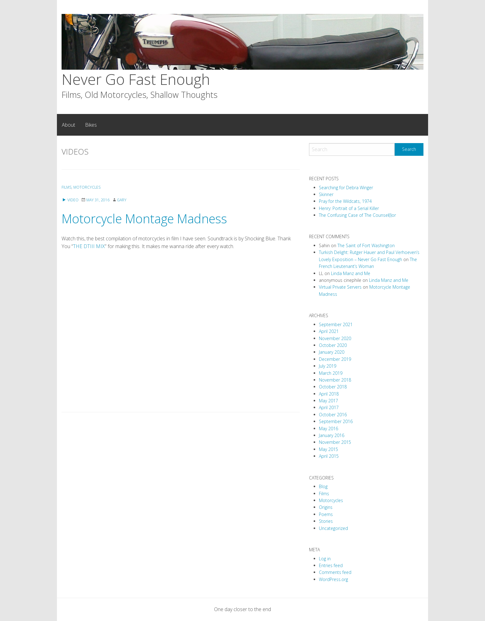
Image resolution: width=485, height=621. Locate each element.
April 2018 (329, 394)
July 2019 (327, 366)
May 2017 (328, 401)
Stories (326, 521)
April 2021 (329, 331)
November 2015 (335, 442)
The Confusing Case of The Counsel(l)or (357, 215)
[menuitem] (68, 125)
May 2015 (328, 449)
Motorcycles (87, 187)
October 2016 (333, 415)
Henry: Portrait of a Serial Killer (349, 208)
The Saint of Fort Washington (366, 245)
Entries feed (331, 565)
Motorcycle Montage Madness (144, 218)
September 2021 (336, 324)
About (68, 124)
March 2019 (330, 373)
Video (70, 200)
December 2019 (335, 359)
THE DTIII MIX (89, 246)
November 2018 (335, 380)
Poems (326, 514)
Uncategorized (333, 528)
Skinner (326, 194)
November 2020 (335, 338)
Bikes (91, 124)
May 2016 (328, 428)
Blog (323, 486)
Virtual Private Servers (340, 287)
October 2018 (333, 387)
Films (66, 187)
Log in (325, 559)
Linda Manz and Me (350, 273)
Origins (326, 507)
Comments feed (335, 572)
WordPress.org (333, 579)
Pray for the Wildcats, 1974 (345, 201)
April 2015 (329, 456)
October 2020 (333, 345)
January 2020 (331, 352)
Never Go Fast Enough (136, 79)
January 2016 (331, 435)
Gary (122, 200)
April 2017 (329, 407)
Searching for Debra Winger (346, 187)
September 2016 (336, 421)
